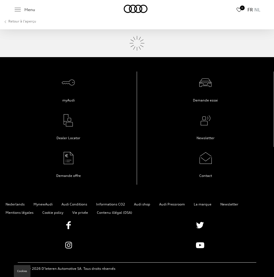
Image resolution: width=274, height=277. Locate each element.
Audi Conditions (74, 204)
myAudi (68, 100)
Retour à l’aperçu (22, 21)
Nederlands (15, 204)
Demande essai (205, 100)
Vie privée (80, 212)
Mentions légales (19, 212)
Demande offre (68, 176)
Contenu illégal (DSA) (114, 212)
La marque (202, 204)
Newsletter (205, 138)
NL (257, 9)
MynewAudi (43, 204)
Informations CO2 (110, 204)
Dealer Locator (68, 138)
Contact (205, 176)
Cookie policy (52, 212)
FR (250, 9)
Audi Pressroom (172, 204)
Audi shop (142, 204)
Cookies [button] (22, 271)
